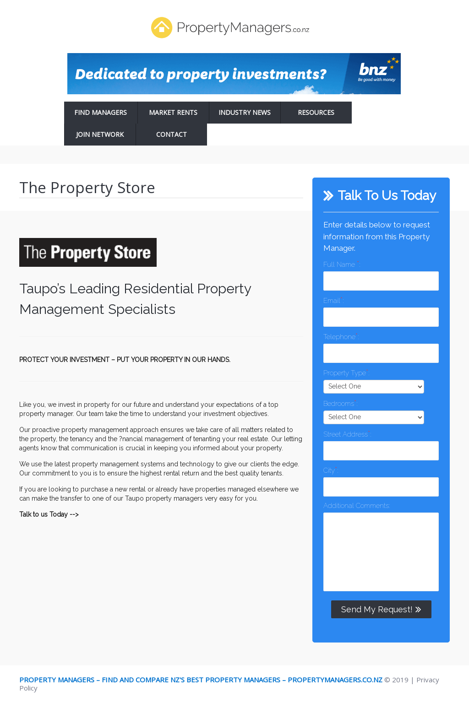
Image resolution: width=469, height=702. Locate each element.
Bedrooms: (340, 403)
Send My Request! (381, 609)
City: (330, 470)
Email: (333, 300)
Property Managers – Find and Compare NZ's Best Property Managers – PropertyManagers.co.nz (200, 679)
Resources (316, 112)
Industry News (244, 112)
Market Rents (173, 112)
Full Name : (341, 264)
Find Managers (100, 112)
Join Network (100, 134)
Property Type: (346, 372)
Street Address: (347, 433)
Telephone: (341, 336)
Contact (171, 134)
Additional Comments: (356, 506)
